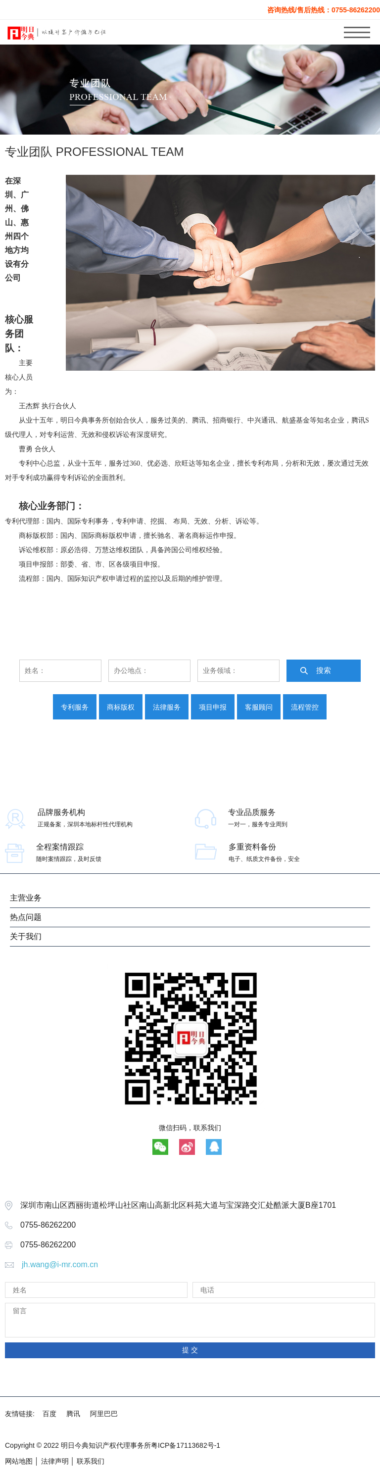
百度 (49, 1414)
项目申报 (213, 707)
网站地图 (19, 1461)
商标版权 (121, 707)
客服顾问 (259, 707)
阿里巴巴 (104, 1414)
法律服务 (167, 707)
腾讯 (73, 1414)
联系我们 (90, 1461)
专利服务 (75, 707)
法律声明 (55, 1461)
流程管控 (305, 707)
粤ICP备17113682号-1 (185, 1445)
